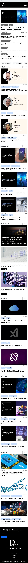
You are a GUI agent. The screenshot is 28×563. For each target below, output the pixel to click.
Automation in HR (15, 165)
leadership (10, 112)
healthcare (14, 444)
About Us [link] (14, 555)
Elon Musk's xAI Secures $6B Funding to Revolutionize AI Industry (11, 346)
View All (25, 66)
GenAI (11, 25)
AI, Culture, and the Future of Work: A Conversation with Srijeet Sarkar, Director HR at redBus (14, 90)
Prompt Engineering (5, 40)
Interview (3, 112)
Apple (3, 318)
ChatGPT (9, 367)
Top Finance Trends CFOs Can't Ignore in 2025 (13, 398)
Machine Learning (5, 444)
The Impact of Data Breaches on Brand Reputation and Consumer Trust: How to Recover (12, 473)
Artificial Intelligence (6, 33)
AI (8, 343)
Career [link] (14, 557)
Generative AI (4, 25)
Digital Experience (5, 495)
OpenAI (3, 367)
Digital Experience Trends (16, 495)
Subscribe (3, 537)
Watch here (4, 269)
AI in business (4, 396)
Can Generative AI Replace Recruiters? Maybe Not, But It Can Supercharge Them (13, 218)
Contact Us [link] (14, 559)
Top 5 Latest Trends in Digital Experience (12, 498)
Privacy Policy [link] (14, 553)
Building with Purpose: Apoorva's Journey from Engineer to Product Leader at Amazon (12, 239)
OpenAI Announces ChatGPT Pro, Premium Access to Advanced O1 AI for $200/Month (12, 370)
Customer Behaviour (16, 519)
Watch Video (23, 243)
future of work (15, 86)
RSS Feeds (23, 561)
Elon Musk (4, 343)
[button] (1, 1)
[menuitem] (14, 553)
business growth (13, 396)
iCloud (8, 318)
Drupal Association (11, 137)
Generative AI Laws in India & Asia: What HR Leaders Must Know (13, 28)
